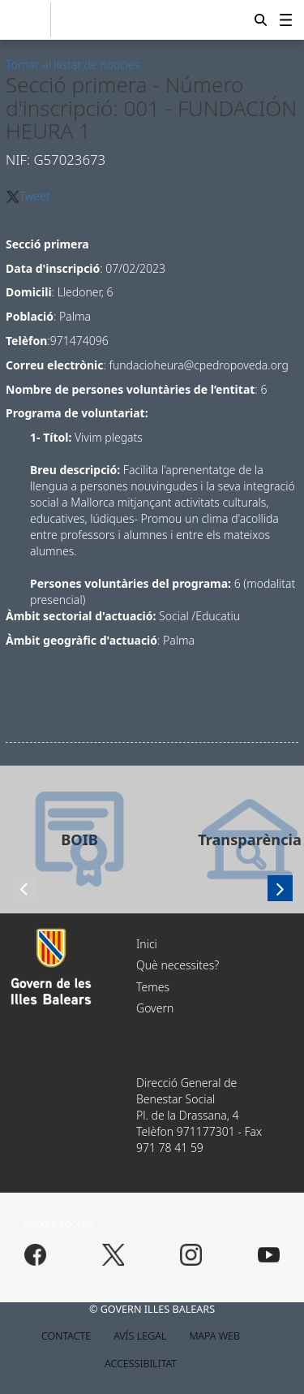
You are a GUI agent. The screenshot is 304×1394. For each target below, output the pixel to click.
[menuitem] (285, 19)
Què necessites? (177, 965)
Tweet (34, 196)
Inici (146, 944)
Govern (154, 1008)
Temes (152, 987)
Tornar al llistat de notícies (72, 64)
